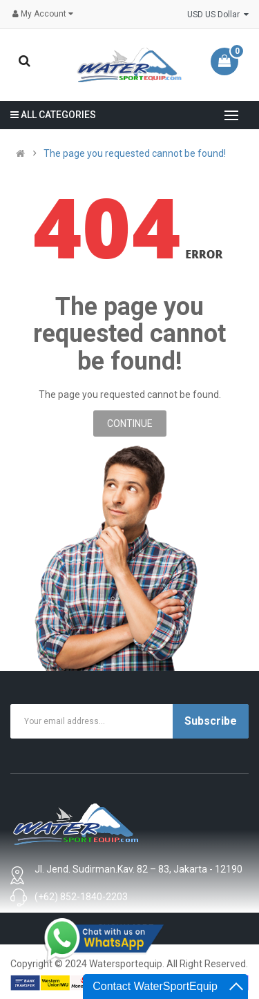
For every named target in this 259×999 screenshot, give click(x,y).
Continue (130, 423)
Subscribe (210, 720)
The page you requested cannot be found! (135, 153)
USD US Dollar (218, 14)
